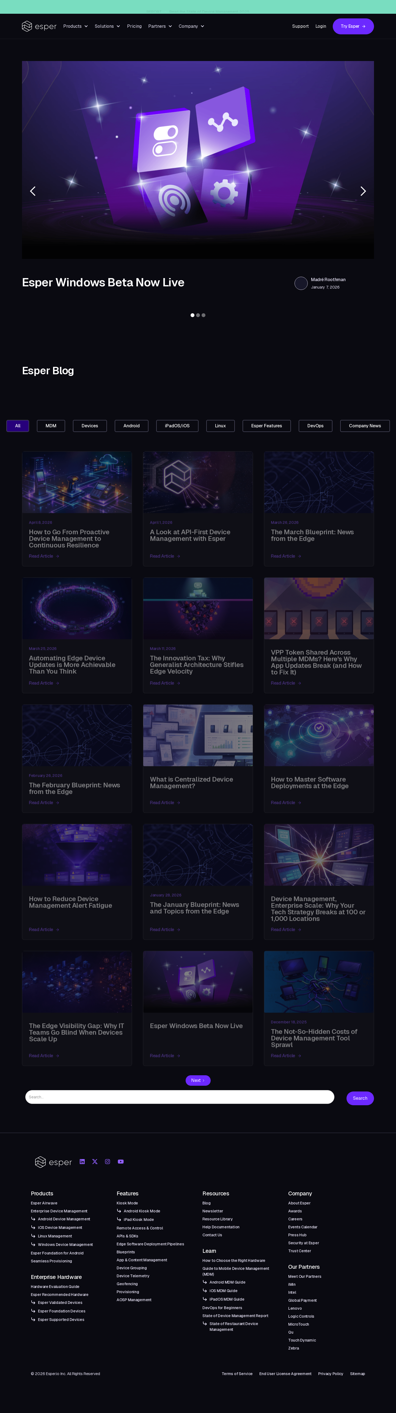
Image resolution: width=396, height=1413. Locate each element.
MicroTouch (298, 1324)
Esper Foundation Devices (61, 1311)
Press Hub (297, 1234)
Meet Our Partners (304, 1276)
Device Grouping (132, 1267)
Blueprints (126, 1251)
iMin (292, 1284)
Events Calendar (303, 1226)
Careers (295, 1219)
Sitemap (357, 1373)
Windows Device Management (65, 1244)
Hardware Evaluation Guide (55, 1286)
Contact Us (212, 1234)
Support (300, 26)
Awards (295, 1211)
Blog (206, 1203)
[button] (75, 26)
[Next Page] (198, 1080)
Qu (290, 1332)
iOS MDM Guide (223, 1290)
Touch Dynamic (302, 1340)
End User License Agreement (285, 1373)
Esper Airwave (44, 1203)
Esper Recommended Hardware (60, 1294)
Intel (292, 1292)
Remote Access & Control (140, 1228)
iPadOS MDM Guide (227, 1299)
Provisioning (128, 1291)
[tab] (17, 426)
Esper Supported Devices (61, 1319)
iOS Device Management (60, 1227)
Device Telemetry (133, 1275)
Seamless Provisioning (51, 1261)
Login (320, 26)
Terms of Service (237, 1373)
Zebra (293, 1348)
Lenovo (295, 1308)
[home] (39, 26)
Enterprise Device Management (59, 1211)
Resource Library (217, 1219)
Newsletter (212, 1211)
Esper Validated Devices (60, 1302)
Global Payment (302, 1300)
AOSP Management (134, 1299)
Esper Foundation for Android (57, 1253)
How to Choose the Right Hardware (233, 1260)
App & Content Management (142, 1259)
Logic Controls (301, 1316)
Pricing (134, 26)
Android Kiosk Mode (142, 1211)
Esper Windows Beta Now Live (207, 6)
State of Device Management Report (235, 1315)
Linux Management (55, 1236)
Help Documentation (221, 1226)
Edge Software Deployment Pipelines (150, 1244)
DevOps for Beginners (222, 1307)
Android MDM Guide (227, 1282)
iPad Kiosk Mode (139, 1219)
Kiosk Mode (127, 1203)
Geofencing (127, 1283)
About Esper (299, 1203)
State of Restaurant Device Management (234, 1326)
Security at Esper (303, 1242)
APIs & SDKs (127, 1236)
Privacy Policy (330, 1373)
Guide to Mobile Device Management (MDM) (235, 1271)
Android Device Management (64, 1219)
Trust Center (299, 1250)
